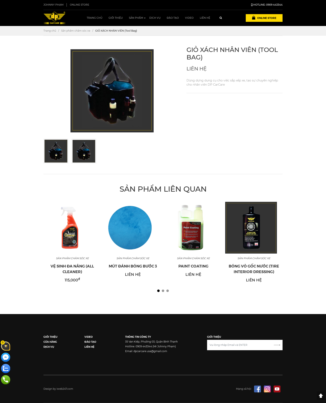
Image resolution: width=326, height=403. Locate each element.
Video (189, 17)
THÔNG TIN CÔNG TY (138, 336)
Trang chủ (94, 17)
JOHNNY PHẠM (53, 4)
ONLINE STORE (79, 4)
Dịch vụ (155, 17)
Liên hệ (205, 17)
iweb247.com (65, 388)
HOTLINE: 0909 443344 (267, 4)
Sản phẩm (136, 17)
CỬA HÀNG (50, 341)
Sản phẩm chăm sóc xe (75, 30)
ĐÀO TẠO (90, 341)
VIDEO (88, 336)
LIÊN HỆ (89, 346)
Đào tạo (173, 17)
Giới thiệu (116, 17)
